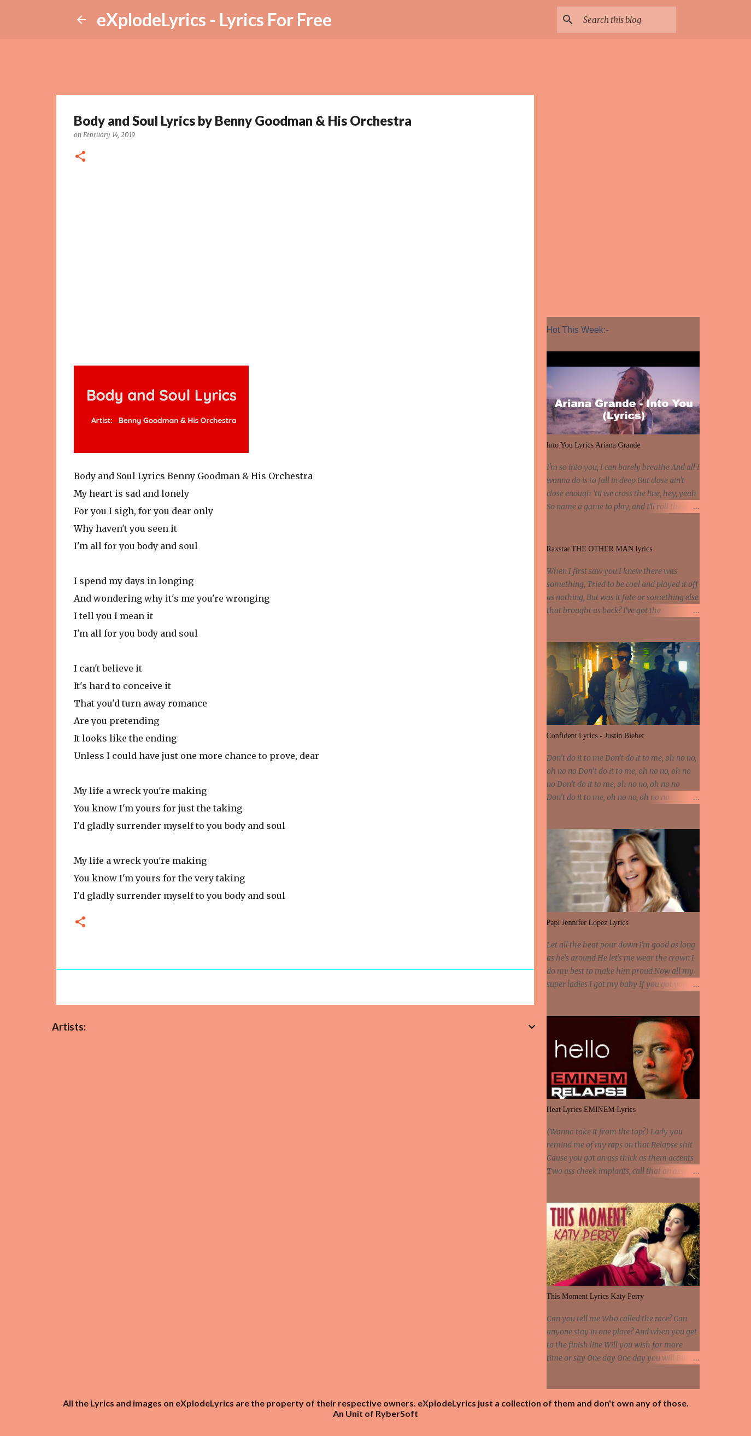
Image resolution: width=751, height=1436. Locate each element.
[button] (80, 157)
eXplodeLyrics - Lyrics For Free (214, 19)
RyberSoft (397, 1413)
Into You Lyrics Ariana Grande (594, 445)
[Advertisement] (295, 262)
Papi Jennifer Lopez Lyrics (588, 923)
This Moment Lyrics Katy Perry (595, 1296)
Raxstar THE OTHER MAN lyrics (600, 549)
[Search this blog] (618, 20)
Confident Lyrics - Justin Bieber (596, 736)
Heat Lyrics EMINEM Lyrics (591, 1109)
